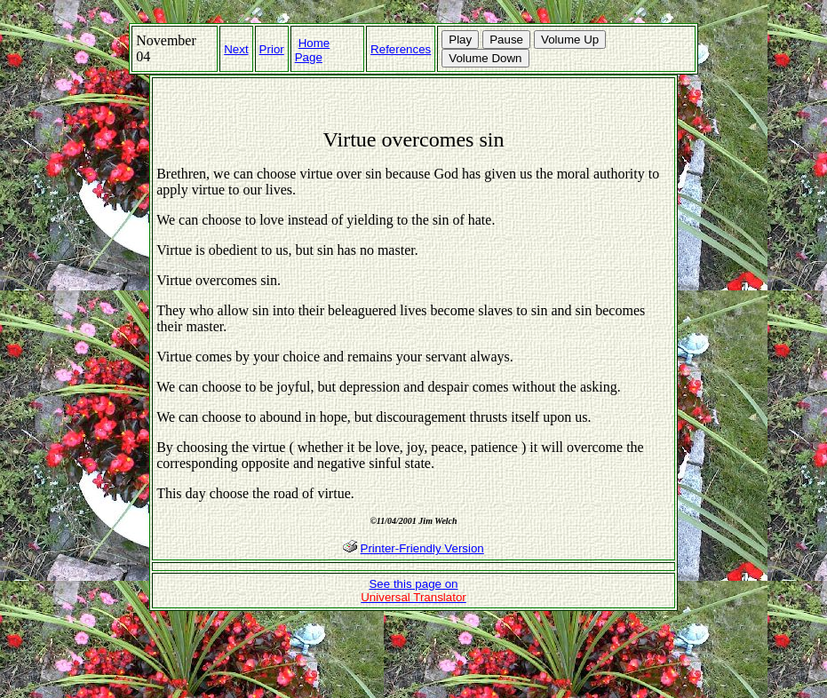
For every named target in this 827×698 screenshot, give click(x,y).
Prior (271, 49)
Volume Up (570, 39)
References (400, 49)
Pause (506, 39)
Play (460, 39)
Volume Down (485, 58)
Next (236, 49)
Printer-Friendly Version (422, 548)
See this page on (413, 590)
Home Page (312, 50)
